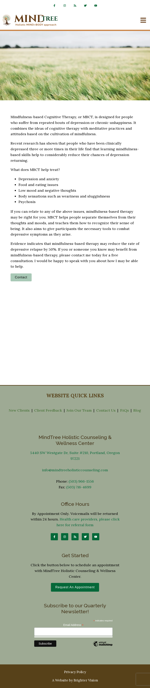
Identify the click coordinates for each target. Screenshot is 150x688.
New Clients (19, 410)
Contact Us (106, 410)
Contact (21, 277)
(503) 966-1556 (81, 481)
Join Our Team (79, 410)
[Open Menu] (143, 20)
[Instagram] (64, 5)
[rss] (75, 5)
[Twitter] (85, 5)
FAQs (124, 410)
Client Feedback (48, 410)
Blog (137, 410)
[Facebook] (54, 5)
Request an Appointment (75, 587)
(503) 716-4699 (78, 487)
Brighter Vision (86, 680)
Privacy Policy (75, 672)
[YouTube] (95, 5)
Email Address (73, 625)
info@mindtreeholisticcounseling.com (75, 470)
